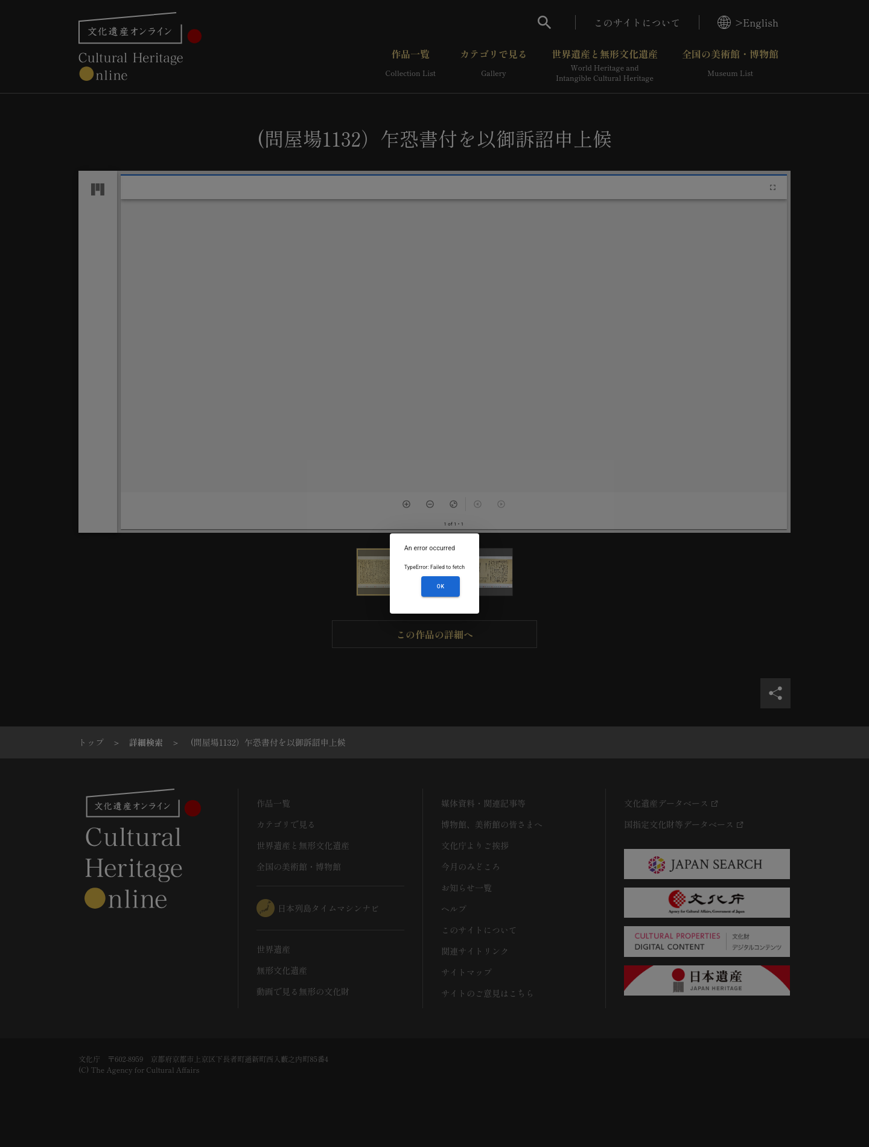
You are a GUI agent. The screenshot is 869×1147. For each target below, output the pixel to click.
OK (441, 586)
